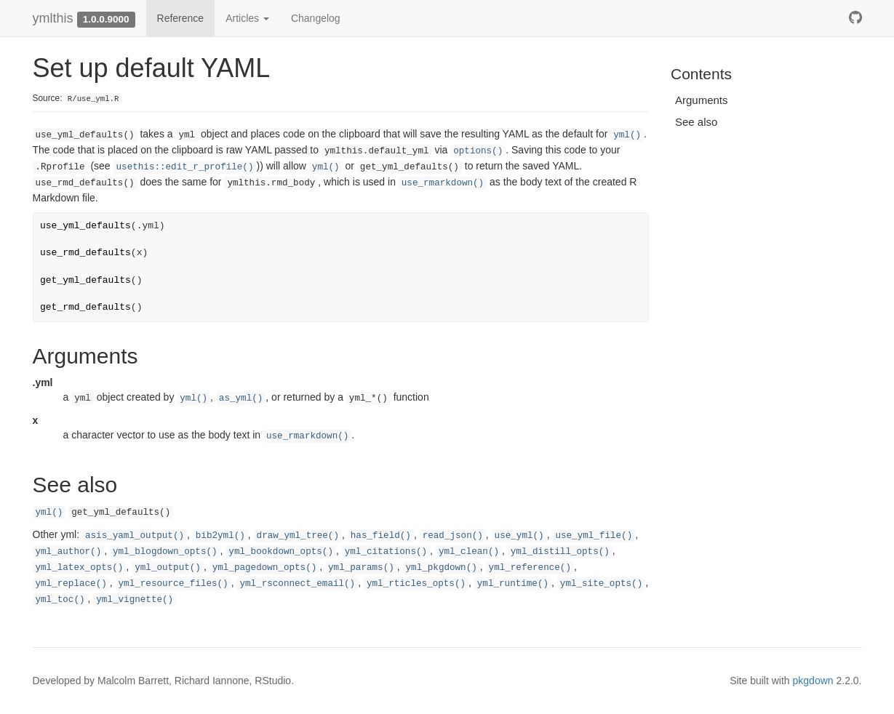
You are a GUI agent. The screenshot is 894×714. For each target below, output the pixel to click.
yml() (627, 135)
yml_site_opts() (601, 584)
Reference (180, 18)
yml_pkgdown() (441, 568)
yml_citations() (386, 552)
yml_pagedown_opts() (264, 568)
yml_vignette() (134, 600)
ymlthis (53, 18)
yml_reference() (530, 568)
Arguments (701, 100)
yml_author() (69, 552)
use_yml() (519, 536)
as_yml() (241, 398)
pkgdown (813, 680)
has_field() (381, 536)
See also (696, 122)
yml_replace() (71, 584)
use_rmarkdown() (443, 183)
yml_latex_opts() (80, 568)
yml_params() (361, 568)
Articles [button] (247, 18)
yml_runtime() (512, 584)
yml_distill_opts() (560, 552)
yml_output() (168, 568)
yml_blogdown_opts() (165, 552)
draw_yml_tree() (298, 536)
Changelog (315, 18)
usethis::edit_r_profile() (185, 167)
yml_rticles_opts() (416, 584)
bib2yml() (220, 536)
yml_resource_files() (173, 584)
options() (478, 151)
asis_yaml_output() (134, 536)
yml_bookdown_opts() (280, 552)
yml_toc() (60, 600)
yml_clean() (469, 552)
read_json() (453, 536)
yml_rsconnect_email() (297, 584)
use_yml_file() (593, 536)
